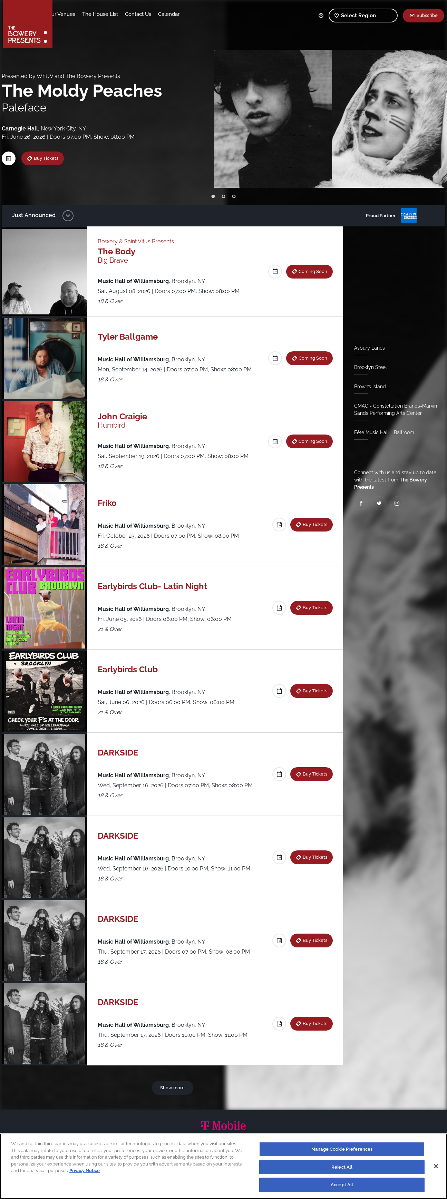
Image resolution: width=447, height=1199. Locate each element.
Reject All (341, 1167)
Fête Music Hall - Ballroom (382, 432)
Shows (68, 14)
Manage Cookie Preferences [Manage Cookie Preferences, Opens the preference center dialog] (341, 1149)
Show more (173, 1087)
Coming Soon (311, 271)
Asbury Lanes (367, 348)
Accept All (342, 1184)
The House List (135, 14)
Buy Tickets (49, 158)
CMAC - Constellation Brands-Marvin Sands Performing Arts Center (393, 409)
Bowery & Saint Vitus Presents (138, 241)
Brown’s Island (368, 386)
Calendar (203, 14)
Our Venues (96, 14)
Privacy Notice (84, 1170)
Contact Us (173, 14)
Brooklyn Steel (368, 367)
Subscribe (427, 15)
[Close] (436, 1166)
